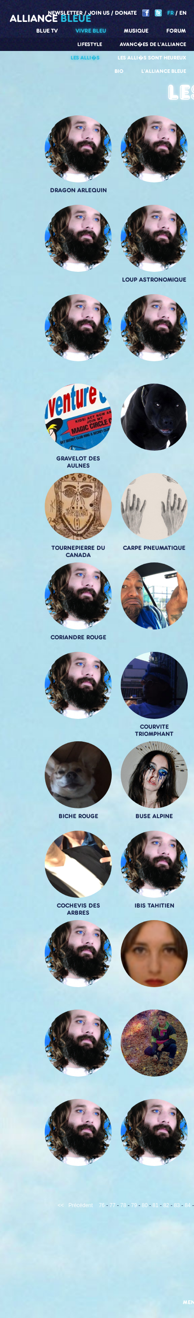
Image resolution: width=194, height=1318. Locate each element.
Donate (126, 12)
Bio (118, 71)
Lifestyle (89, 44)
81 (155, 1205)
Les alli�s (85, 58)
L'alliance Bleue (163, 71)
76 (102, 1205)
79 (134, 1205)
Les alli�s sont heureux (152, 58)
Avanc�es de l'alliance (153, 44)
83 (177, 1205)
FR (170, 12)
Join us (99, 12)
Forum (176, 30)
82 (166, 1205)
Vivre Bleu (91, 30)
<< (61, 1205)
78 (123, 1205)
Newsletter (65, 12)
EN (182, 12)
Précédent (80, 1205)
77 (112, 1205)
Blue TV (47, 30)
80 (145, 1205)
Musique (136, 30)
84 (187, 1205)
